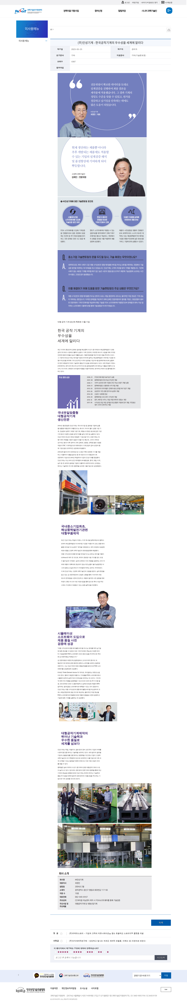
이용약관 (54, 988)
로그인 (126, 2)
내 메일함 (166, 2)
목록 (161, 922)
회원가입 (135, 2)
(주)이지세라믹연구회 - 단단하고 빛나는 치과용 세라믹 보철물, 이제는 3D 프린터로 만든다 (107, 941)
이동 (166, 975)
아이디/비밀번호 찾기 (149, 2)
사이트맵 (94, 988)
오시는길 (83, 988)
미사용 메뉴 (24, 40)
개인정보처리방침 (68, 988)
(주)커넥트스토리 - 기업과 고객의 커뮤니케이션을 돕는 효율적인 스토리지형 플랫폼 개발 (106, 933)
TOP (165, 989)
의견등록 (161, 957)
